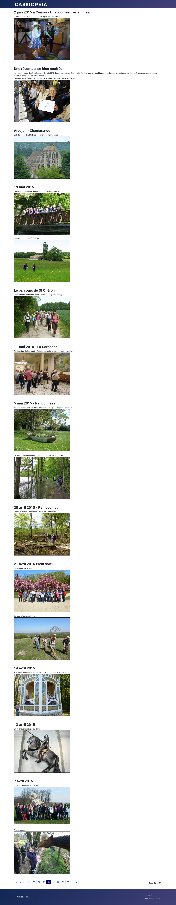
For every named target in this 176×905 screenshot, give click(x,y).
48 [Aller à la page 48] (24, 882)
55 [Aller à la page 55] (58, 882)
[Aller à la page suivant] (72, 882)
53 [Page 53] (49, 882)
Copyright (149, 895)
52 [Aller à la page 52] (44, 882)
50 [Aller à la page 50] (34, 882)
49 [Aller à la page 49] (29, 882)
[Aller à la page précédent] (20, 882)
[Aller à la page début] (16, 882)
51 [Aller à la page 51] (39, 882)
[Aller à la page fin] (76, 882)
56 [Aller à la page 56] (63, 882)
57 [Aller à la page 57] (68, 882)
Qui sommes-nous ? (153, 899)
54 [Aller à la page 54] (53, 882)
